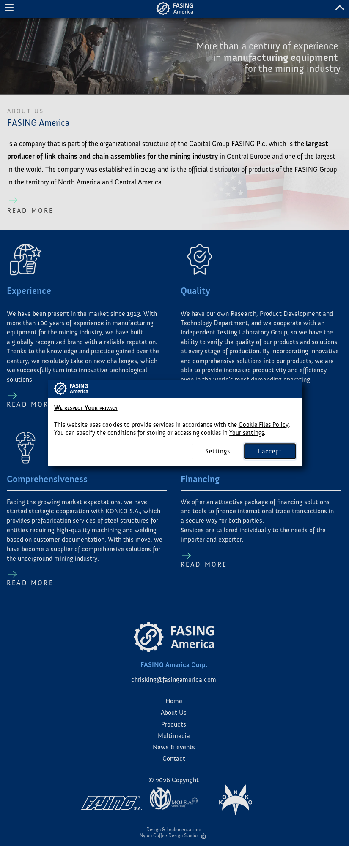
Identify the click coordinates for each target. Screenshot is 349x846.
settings (217, 451)
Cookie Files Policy (264, 424)
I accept (270, 451)
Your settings (246, 433)
